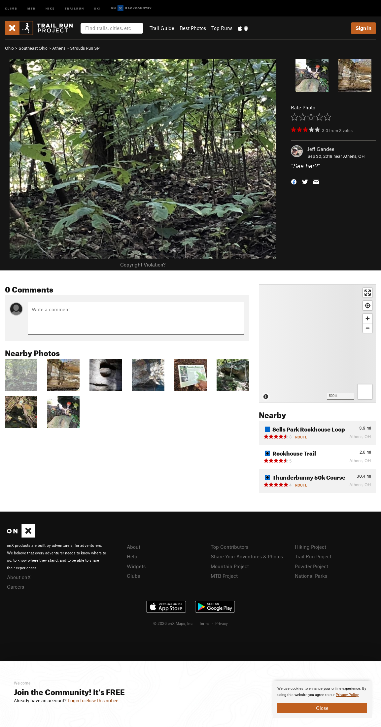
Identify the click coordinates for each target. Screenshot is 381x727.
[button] (294, 181)
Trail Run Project (313, 556)
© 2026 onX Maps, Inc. (173, 623)
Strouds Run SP (85, 48)
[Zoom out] (367, 328)
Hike (50, 8)
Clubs (133, 576)
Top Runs (221, 28)
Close (322, 708)
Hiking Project (310, 547)
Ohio (9, 48)
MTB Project (224, 576)
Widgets (136, 566)
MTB (31, 8)
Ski (97, 8)
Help (132, 556)
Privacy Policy (347, 695)
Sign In (363, 28)
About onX (19, 577)
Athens (58, 48)
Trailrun (74, 8)
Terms (204, 623)
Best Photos (193, 28)
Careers (15, 587)
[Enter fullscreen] (367, 292)
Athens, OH (354, 156)
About (133, 547)
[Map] (317, 344)
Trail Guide (162, 28)
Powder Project (311, 566)
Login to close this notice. (94, 700)
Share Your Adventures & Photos (247, 556)
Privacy (221, 623)
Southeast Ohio (33, 48)
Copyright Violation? (142, 264)
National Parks (311, 576)
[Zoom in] (367, 318)
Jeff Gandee (320, 149)
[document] (322, 699)
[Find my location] (367, 305)
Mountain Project (230, 566)
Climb (11, 8)
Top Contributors (229, 547)
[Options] (365, 391)
